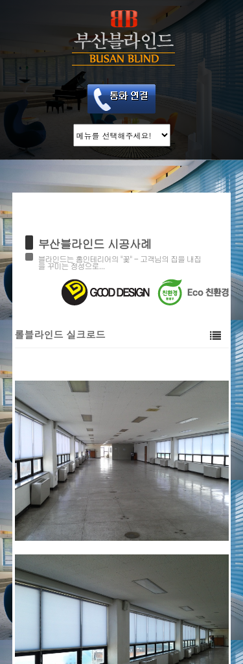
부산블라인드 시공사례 (95, 243)
